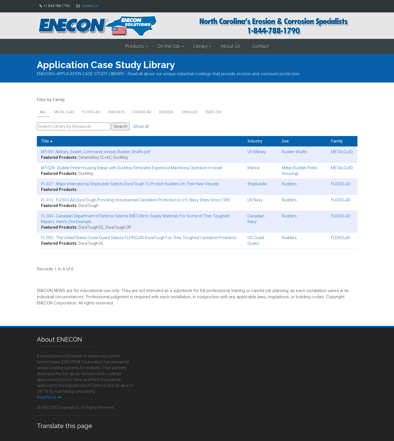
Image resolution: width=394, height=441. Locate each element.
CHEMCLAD (142, 112)
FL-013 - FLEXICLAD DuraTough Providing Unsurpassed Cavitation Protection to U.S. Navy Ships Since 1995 (135, 200)
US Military (256, 152)
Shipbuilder (257, 184)
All (43, 112)
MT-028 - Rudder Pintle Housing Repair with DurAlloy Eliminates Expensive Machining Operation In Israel (131, 168)
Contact (260, 46)
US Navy (254, 200)
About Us (230, 46)
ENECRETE (116, 112)
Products (134, 46)
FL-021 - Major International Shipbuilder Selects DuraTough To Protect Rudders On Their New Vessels (130, 184)
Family (337, 141)
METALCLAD (64, 112)
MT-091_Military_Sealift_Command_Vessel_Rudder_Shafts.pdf (95, 152)
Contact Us (90, 6)
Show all (141, 126)
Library (200, 46)
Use (285, 141)
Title (47, 141)
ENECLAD (190, 112)
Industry (254, 141)
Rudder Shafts (294, 152)
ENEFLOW (213, 112)
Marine (253, 168)
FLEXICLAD (91, 112)
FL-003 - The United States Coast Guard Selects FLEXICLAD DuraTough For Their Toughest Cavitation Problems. (139, 237)
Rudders (289, 184)
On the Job (168, 46)
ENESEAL (166, 112)
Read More (49, 397)
